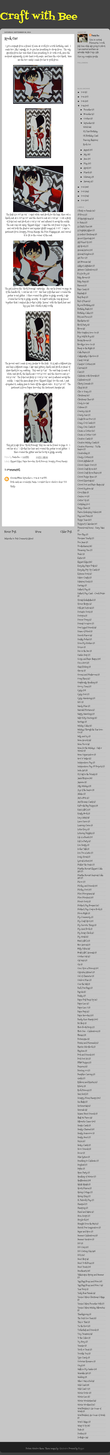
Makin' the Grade (85, 864)
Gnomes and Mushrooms (87, 674)
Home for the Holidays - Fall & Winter (90, 749)
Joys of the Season (85, 790)
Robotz (80, 1086)
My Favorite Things (86, 925)
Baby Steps (82, 281)
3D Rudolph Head (84, 218)
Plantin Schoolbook (85, 1046)
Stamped (81, 1204)
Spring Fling (83, 1196)
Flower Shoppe (83, 603)
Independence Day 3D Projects (90, 766)
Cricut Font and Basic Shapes (90, 484)
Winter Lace (82, 1396)
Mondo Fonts (83, 901)
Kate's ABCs (83, 809)
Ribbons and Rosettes (86, 1082)
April (86, 168)
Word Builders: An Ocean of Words (91, 1415)
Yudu (80, 1429)
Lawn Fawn (82, 821)
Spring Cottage (84, 1192)
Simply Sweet (83, 1137)
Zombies (81, 1433)
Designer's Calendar (86, 523)
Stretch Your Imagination (88, 1227)
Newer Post (10, 532)
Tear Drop (82, 1289)
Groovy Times (83, 686)
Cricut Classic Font (86, 465)
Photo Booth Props (85, 1027)
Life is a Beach (83, 837)
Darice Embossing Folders (88, 512)
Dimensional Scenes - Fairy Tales (91, 527)
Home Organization (86, 754)
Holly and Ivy (83, 736)
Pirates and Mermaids (87, 1042)
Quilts (80, 1078)
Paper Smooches (34, 387)
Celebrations (83, 379)
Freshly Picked (83, 639)
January (87, 181)
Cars (80, 371)
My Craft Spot (84, 921)
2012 (83, 191)
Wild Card (82, 1385)
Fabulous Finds (84, 581)
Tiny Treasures (84, 1333)
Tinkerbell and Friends (87, 1330)
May (86, 163)
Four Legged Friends (86, 627)
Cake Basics (83, 352)
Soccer (80, 1153)
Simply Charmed (84, 1129)
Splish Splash (83, 1184)
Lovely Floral (83, 856)
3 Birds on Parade (85, 210)
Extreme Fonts (83, 573)
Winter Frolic (83, 1392)
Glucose (80, 670)
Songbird (81, 1164)
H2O (79, 702)
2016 (83, 96)
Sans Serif (82, 1094)
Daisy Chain (83, 508)
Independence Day (85, 762)
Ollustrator (63, 1448)
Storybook (82, 1219)
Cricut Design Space (86, 476)
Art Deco (81, 257)
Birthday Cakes (84, 313)
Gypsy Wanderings (85, 698)
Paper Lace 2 (83, 1007)
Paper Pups (82, 1011)
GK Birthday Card (90, 135)
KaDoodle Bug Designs (86, 805)
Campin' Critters (85, 364)
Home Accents (83, 740)
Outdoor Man (83, 980)
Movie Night (83, 913)
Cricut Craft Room (85, 468)
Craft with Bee (38, 16)
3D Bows (81, 214)
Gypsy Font (82, 694)
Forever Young (83, 619)
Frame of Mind (84, 631)
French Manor (84, 635)
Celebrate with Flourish (87, 375)
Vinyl (80, 1365)
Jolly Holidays (83, 786)
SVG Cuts (81, 1247)
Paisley (80, 995)
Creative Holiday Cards (87, 442)
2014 (83, 105)
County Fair (83, 415)
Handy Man (83, 706)
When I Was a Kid (85, 1381)
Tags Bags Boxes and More (88, 1281)
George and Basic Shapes (87, 659)
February (88, 176)
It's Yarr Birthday (90, 131)
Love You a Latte (84, 852)
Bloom (80, 328)
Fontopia (81, 615)
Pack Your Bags (84, 987)
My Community (84, 917)
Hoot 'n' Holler (83, 758)
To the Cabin (83, 1337)
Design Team (83, 519)
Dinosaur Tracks (84, 538)
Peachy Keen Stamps (86, 1019)
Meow (80, 881)
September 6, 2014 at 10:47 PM (35, 477)
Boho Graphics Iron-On (87, 332)
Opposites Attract (85, 972)
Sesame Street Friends (86, 1113)
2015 (83, 101)
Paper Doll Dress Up (86, 999)
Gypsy (80, 690)
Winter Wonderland (86, 1400)
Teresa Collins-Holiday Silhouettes (91, 1307)
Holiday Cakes (83, 725)
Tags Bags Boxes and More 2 (89, 1285)
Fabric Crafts (83, 577)
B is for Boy (82, 273)
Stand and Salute (84, 1211)
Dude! (80, 554)
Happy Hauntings (85, 713)
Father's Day (83, 589)
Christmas (82, 395)
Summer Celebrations (86, 1235)
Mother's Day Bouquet (87, 905)
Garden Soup (83, 655)
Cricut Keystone (84, 488)
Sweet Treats (83, 1266)
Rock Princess (42, 461)
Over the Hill (83, 984)
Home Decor (82, 744)
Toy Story (81, 1341)
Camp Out (82, 360)
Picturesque (82, 1039)
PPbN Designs (83, 1062)
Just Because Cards (85, 801)
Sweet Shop (82, 1259)
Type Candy (83, 1357)
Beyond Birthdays (85, 305)
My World (82, 936)
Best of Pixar (83, 301)
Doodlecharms (83, 546)
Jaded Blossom (83, 778)
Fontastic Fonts (84, 611)
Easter (80, 558)
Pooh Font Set (83, 1058)
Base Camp (82, 289)
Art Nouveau (83, 261)
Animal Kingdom (84, 254)
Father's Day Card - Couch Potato (91, 593)
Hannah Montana (85, 710)
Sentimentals (83, 1105)
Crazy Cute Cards (85, 426)
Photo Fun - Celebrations (88, 1031)
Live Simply (82, 845)
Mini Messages (50, 232)
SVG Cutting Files (85, 1251)
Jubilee (80, 793)
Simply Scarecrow (85, 1133)
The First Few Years (86, 1318)
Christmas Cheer (84, 399)
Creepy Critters (84, 457)
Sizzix (80, 1141)
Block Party (82, 324)
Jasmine (81, 782)
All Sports (82, 246)
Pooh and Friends (84, 1054)
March (87, 172)
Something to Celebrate (87, 1160)
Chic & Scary (83, 391)
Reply (12, 486)
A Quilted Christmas (86, 234)
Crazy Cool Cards (85, 422)
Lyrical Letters (83, 860)
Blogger (81, 1448)
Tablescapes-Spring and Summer (91, 1274)
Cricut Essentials (85, 480)
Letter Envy (82, 829)
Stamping (81, 1207)
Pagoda (80, 991)
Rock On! (87, 144)
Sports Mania (83, 1188)
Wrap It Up (82, 1425)
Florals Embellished (85, 600)
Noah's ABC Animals (86, 952)
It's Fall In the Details (86, 774)
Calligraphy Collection (87, 356)
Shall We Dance (84, 1117)
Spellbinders (82, 1180)
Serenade (81, 1109)
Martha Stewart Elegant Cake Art (90, 870)
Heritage (81, 721)
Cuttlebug (82, 504)
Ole (79, 964)
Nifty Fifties (83, 948)
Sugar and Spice (84, 1231)
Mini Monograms (85, 893)
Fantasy (81, 585)
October (87, 118)
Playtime (81, 1050)
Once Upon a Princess (86, 968)
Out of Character (85, 976)
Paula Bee (95, 35)
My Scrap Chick (84, 933)
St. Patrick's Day (84, 1200)
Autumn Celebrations (86, 269)
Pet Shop (81, 1023)
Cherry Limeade (84, 383)
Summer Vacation (85, 1239)
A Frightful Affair (85, 230)
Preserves (81, 1066)
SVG (79, 1243)
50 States (81, 222)
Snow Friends (83, 1149)
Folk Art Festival (84, 607)
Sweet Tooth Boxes (85, 1263)
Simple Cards (83, 1125)
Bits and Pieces (84, 316)
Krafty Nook (83, 813)
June (86, 158)
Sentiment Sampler (53, 387)
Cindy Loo (82, 403)
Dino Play (82, 534)
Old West (81, 960)
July (86, 154)
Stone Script (82, 1215)
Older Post (66, 532)
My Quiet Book (84, 929)
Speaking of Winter (85, 1176)
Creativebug (83, 453)
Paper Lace (82, 1003)
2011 (83, 195)
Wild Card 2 (83, 1388)
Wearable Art (83, 1373)
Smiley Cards (83, 1145)
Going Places (83, 678)
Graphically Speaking (86, 682)
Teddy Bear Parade (85, 1293)
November (88, 114)
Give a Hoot (82, 662)
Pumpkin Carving (85, 1074)
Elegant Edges (16, 461)
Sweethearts (82, 1270)
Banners (81, 285)
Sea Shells (81, 1101)
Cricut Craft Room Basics (88, 472)
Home (38, 532)
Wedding (81, 1377)
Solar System (83, 1157)
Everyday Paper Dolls (86, 565)
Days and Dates (84, 516)
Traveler (81, 1345)
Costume (81, 407)
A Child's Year (83, 226)
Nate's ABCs (83, 940)
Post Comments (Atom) (24, 538)
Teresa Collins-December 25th (90, 1303)
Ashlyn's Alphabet (85, 265)
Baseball (81, 293)
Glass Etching (83, 666)
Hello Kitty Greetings (86, 717)
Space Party (82, 1172)
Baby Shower (83, 277)
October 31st (83, 956)
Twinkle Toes (83, 1353)
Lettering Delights (85, 833)
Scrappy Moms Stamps (29, 232)
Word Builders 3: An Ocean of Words (89, 1410)
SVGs (79, 1255)
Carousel (81, 368)
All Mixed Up (83, 242)
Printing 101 (82, 1070)
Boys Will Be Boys (85, 336)
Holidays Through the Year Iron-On (90, 731)
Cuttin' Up (82, 500)
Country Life (83, 411)
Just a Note (82, 797)
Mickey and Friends (86, 885)
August (87, 149)
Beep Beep (82, 297)
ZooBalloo (81, 1437)
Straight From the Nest (87, 1223)
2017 (83, 92)
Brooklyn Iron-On (85, 344)
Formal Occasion (84, 623)
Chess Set (81, 387)
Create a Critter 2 (85, 434)
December (88, 109)
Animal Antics (83, 250)
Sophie (80, 1168)
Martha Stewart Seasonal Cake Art (90, 877)
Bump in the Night (85, 348)
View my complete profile (88, 56)
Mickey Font (83, 889)
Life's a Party (83, 841)
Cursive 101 (82, 496)
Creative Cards (84, 438)
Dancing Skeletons (90, 140)
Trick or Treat (83, 1349)
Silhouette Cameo (84, 1121)
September (88, 123)
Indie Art (81, 770)
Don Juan (81, 542)
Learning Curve (84, 825)
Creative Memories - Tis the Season (89, 448)
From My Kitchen (85, 643)
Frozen (80, 647)
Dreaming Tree (84, 550)
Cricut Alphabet (84, 461)
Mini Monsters (84, 897)
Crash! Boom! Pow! (85, 419)
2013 (83, 187)
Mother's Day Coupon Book (89, 909)
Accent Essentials (85, 238)
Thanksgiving (83, 1314)
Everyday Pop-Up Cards (87, 569)
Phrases (81, 1035)
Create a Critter (84, 430)
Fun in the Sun (83, 651)
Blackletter (82, 320)
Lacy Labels (82, 817)
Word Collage (83, 1421)
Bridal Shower (83, 340)
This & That (83, 1322)
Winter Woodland (85, 1404)
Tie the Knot (83, 1326)
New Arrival (83, 944)
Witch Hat (87, 127)
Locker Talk (82, 849)
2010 (83, 200)
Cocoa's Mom (16, 477)
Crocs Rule (82, 492)
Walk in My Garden (86, 1369)
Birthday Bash (83, 309)
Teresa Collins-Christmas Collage (91, 1297)
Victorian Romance (85, 1361)
